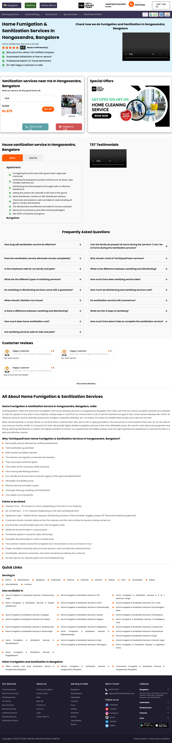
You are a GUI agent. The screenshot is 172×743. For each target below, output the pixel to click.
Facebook (111, 705)
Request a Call (68, 127)
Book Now (72, 116)
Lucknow (28, 584)
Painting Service (8, 697)
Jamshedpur (137, 580)
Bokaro (152, 580)
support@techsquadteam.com (115, 5)
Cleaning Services (12, 14)
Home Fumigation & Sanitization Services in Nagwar (82, 619)
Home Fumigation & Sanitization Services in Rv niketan (28, 619)
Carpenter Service (9, 713)
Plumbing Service (9, 716)
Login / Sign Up (161, 5)
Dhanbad (84, 580)
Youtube (111, 709)
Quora (110, 717)
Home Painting (34, 14)
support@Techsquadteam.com (122, 693)
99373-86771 (114, 689)
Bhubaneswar (23, 580)
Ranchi (8, 580)
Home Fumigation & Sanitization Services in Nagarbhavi (84, 627)
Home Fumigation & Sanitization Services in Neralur (82, 615)
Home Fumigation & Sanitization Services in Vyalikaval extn (30, 627)
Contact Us (41, 705)
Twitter (110, 725)
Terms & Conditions (44, 689)
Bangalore (40, 580)
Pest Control (53, 14)
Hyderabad (56, 580)
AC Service (6, 701)
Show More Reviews (86, 383)
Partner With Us (48, 5)
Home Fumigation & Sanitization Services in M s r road (138, 603)
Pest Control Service (10, 693)
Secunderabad (12, 584)
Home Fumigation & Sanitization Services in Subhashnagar (85, 607)
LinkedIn (110, 721)
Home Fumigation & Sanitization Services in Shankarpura (139, 615)
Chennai (70, 580)
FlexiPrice (30, 5)
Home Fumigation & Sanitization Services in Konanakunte (139, 631)
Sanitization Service (10, 720)
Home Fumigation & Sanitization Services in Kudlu (81, 640)
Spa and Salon (72, 14)
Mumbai (98, 580)
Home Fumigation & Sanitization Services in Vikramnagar (29, 631)
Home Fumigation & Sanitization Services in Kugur (136, 636)
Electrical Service (9, 709)
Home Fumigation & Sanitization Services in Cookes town (139, 627)
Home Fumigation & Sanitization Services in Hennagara (83, 644)
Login (38, 713)
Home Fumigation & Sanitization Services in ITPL (80, 595)
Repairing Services (93, 14)
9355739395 (140, 5)
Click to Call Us (35, 127)
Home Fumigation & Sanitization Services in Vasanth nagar (140, 640)
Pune (123, 580)
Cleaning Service (9, 689)
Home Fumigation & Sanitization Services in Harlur (81, 603)
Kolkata (112, 580)
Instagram (111, 713)
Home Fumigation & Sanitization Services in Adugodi (27, 615)
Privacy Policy (42, 693)
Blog (38, 697)
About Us (40, 709)
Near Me (39, 701)
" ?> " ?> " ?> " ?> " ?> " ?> (28, 98)
